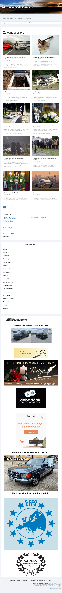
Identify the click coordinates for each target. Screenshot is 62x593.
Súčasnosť (6, 255)
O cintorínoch (7, 262)
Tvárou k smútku (32, 580)
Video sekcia (6, 295)
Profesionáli (6, 269)
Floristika (5, 305)
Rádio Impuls (7, 279)
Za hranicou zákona (9, 298)
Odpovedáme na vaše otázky (38, 217)
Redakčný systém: (54, 589)
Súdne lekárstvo (7, 272)
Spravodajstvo (7, 259)
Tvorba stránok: (52, 588)
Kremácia (5, 265)
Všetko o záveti (7, 220)
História (18, 580)
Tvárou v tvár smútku (9, 282)
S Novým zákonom (8, 221)
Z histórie (6, 252)
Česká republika (7, 285)
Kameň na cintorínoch (9, 292)
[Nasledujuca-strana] (10, 207)
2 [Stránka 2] (7, 207)
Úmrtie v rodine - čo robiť (9, 218)
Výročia (5, 249)
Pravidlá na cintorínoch (8, 217)
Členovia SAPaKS (8, 288)
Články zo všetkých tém (9, 18)
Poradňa (19, 18)
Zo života (5, 308)
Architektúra (6, 302)
